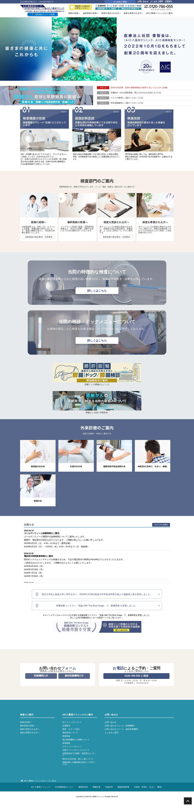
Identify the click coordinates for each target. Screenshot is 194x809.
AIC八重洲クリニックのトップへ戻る (38, 781)
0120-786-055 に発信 (136, 675)
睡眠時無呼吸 (123, 787)
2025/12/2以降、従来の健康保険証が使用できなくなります (139, 87)
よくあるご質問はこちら (136, 671)
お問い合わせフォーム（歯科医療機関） (122, 729)
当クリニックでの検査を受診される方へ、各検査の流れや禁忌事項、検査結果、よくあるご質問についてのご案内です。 (115, 229)
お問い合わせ (142, 1)
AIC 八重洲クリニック (40, 787)
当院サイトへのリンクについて (76, 750)
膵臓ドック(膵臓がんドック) (97, 384)
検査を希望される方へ (29, 733)
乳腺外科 (109, 787)
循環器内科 (83, 787)
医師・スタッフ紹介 (71, 729)
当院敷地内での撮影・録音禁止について (78, 754)
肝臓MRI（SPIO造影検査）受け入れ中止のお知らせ (136, 93)
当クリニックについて (72, 722)
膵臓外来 (96, 787)
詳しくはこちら (97, 290)
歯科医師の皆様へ (28, 726)
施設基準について (70, 733)
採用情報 (66, 743)
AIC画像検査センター (64, 787)
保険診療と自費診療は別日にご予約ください (78, 763)
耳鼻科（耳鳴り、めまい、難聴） (148, 787)
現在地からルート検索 (43, 14)
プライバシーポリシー (72, 747)
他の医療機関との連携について (76, 740)
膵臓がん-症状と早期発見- (97, 413)
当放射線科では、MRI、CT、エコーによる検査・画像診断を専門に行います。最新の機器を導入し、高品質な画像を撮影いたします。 (38, 229)
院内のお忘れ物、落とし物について (77, 759)
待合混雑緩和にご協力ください (127, 103)
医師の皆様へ (26, 722)
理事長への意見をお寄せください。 (80, 7)
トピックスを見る (161, 525)
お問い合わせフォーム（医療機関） (120, 726)
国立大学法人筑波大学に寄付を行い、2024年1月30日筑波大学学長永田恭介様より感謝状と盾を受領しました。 (97, 594)
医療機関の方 (41, 675)
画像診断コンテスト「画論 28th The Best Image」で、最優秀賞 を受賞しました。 (97, 605)
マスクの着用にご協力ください (127, 98)
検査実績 (66, 736)
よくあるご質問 (156, 1)
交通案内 (168, 1)
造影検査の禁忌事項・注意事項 (38, 237)
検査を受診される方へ (29, 729)
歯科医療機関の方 (74, 675)
